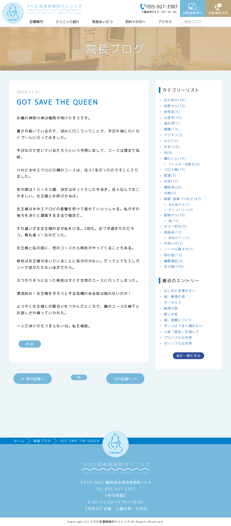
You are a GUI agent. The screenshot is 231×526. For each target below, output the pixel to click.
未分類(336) (174, 266)
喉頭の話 (171, 308)
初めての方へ (135, 21)
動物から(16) (175, 215)
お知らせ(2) (173, 243)
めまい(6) (172, 147)
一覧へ (79, 377)
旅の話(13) (173, 255)
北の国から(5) (179, 205)
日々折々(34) (175, 100)
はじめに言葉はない (180, 290)
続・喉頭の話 (174, 296)
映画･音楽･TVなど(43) (182, 199)
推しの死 (171, 314)
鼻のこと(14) (175, 158)
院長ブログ (193, 21)
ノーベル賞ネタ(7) (179, 249)
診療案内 (36, 21)
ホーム (19, 441)
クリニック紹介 (67, 21)
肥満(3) (170, 175)
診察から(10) (175, 106)
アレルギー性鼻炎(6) (184, 164)
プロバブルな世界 (178, 337)
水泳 (30, 343)
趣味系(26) (173, 187)
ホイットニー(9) (181, 210)
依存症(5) (172, 112)
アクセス (165, 21)
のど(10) (171, 141)
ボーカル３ (173, 302)
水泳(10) (171, 181)
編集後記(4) (173, 261)
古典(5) (170, 193)
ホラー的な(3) (175, 226)
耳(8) (168, 152)
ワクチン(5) (173, 135)
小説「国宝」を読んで (181, 332)
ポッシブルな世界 (178, 343)
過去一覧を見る (188, 355)
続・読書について (178, 320)
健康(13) (171, 129)
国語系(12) (173, 232)
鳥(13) (174, 221)
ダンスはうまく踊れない (183, 326)
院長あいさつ (102, 21)
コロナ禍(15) (175, 169)
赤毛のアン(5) (179, 238)
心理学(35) (173, 117)
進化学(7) (172, 123)
